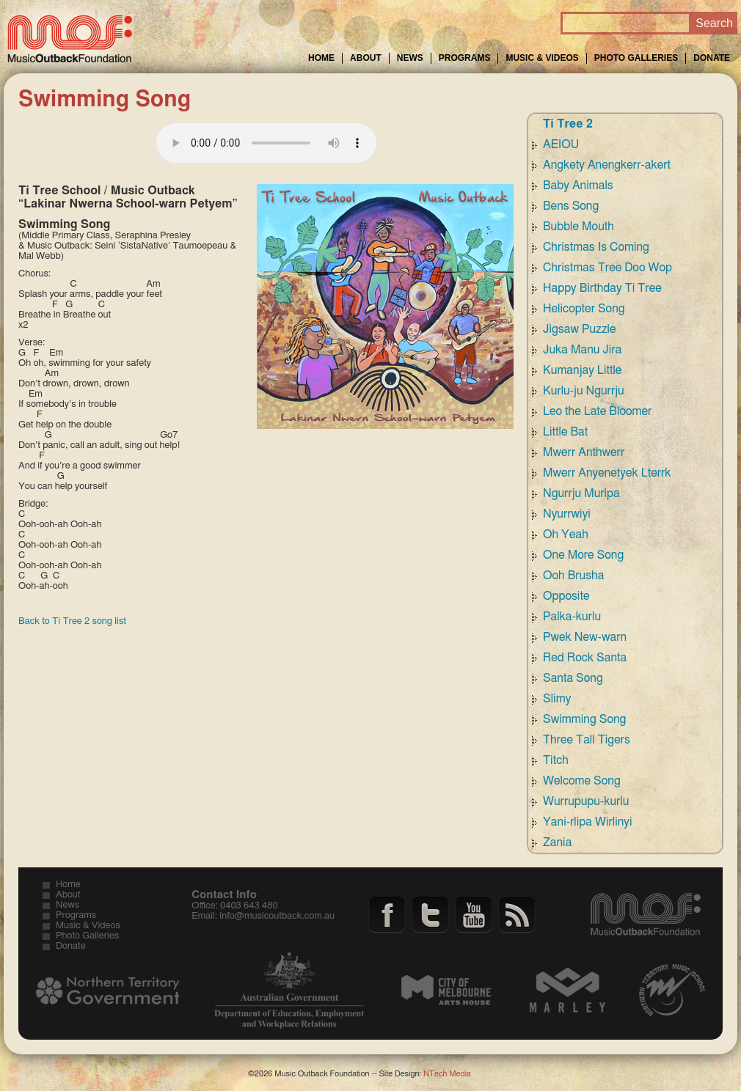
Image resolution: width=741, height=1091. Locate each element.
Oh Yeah (565, 534)
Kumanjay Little (582, 370)
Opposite (566, 596)
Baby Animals (578, 185)
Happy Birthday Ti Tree (602, 288)
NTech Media (447, 1074)
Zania (557, 842)
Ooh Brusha (573, 575)
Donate (711, 58)
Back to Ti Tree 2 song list (72, 621)
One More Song (583, 555)
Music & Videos (541, 58)
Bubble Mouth (578, 226)
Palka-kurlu (572, 616)
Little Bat (565, 432)
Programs (465, 58)
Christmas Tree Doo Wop (607, 267)
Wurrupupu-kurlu (586, 801)
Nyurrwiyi (567, 514)
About (366, 58)
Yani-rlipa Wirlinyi (587, 822)
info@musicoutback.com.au (277, 916)
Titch (556, 760)
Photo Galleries (636, 58)
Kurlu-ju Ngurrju (583, 391)
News (410, 58)
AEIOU (561, 144)
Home (321, 58)
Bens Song (571, 206)
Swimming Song (584, 719)
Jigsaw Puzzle (579, 329)
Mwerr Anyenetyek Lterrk (607, 473)
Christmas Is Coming (596, 247)
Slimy (557, 699)
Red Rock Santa (585, 658)
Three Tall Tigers (586, 740)
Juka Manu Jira (582, 350)
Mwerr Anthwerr (583, 452)
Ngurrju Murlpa (581, 493)
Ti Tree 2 (568, 124)
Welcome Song (582, 781)
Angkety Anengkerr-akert (607, 165)
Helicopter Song (584, 309)
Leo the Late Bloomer (597, 411)
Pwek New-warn (585, 637)
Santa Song (573, 678)
